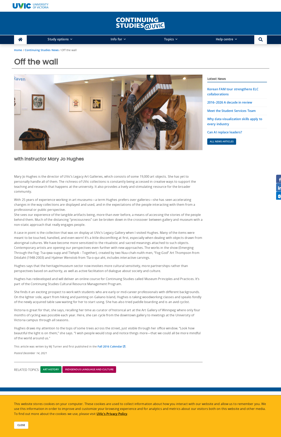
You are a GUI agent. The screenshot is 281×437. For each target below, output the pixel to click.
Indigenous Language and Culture (89, 369)
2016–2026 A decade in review (229, 102)
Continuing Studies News (42, 50)
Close (21, 425)
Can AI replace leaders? (224, 132)
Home (18, 50)
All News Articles (222, 141)
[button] (260, 39)
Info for (116, 39)
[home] (140, 23)
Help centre (224, 39)
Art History (51, 369)
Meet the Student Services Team (231, 111)
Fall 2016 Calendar (110, 346)
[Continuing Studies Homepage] (20, 39)
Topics (169, 39)
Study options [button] (58, 39)
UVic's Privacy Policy (112, 414)
